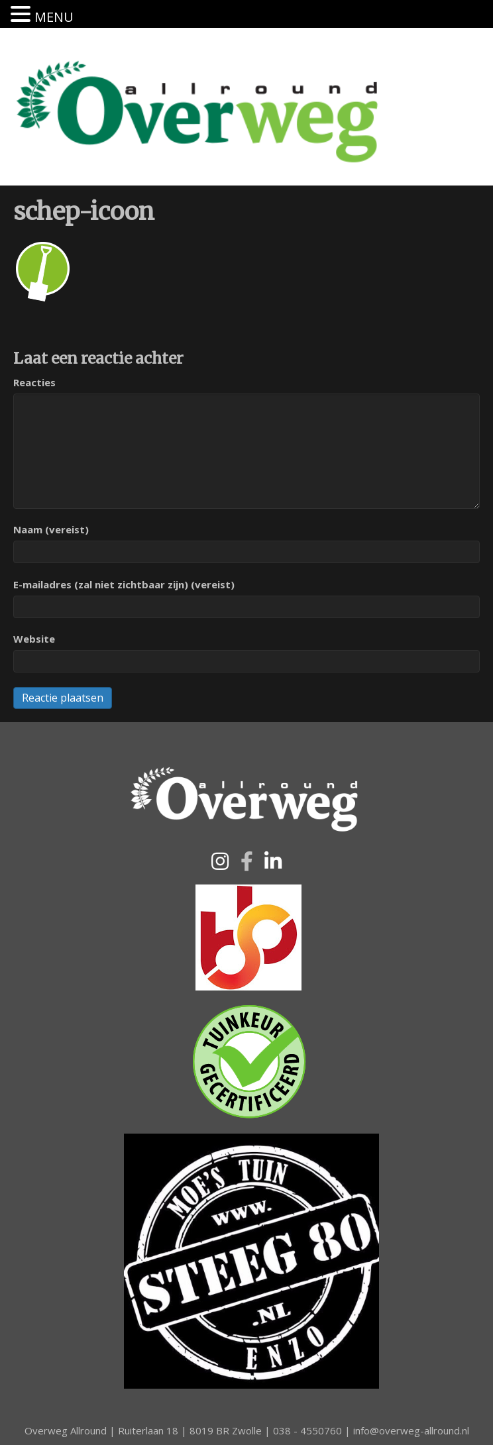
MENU (54, 17)
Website (34, 638)
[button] (220, 861)
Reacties (34, 382)
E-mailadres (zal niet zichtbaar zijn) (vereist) (124, 584)
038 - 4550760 (307, 1430)
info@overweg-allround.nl (411, 1430)
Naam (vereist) (51, 529)
